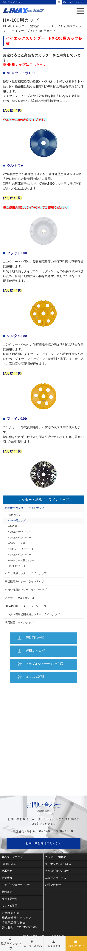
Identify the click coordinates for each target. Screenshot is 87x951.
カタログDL (54, 945)
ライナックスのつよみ (58, 863)
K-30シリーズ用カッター (21, 543)
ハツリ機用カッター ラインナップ (26, 573)
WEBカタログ (31, 651)
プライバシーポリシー (33, 935)
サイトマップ (78, 2)
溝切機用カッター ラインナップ (24, 581)
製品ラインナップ (12, 856)
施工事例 (7, 870)
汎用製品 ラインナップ (19, 622)
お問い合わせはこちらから (43, 843)
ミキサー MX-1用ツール (20, 597)
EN (64, 2)
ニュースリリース (55, 877)
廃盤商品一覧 (30, 638)
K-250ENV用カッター (19, 537)
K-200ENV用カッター (19, 531)
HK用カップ (14, 514)
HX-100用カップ (16, 520)
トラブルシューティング (38, 664)
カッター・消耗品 (55, 856)
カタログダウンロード (58, 870)
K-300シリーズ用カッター (22, 549)
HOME (7, 26)
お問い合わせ (76, 945)
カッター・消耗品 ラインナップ (37, 26)
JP (59, 2)
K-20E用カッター (17, 526)
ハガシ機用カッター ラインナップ (26, 589)
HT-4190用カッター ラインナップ (25, 606)
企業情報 (7, 877)
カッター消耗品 (33, 945)
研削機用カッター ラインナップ (24, 507)
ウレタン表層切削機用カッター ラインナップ (32, 614)
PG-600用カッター (18, 566)
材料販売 (7, 891)
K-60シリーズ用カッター (21, 560)
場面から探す (9, 863)
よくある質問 (30, 677)
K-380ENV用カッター (19, 554)
